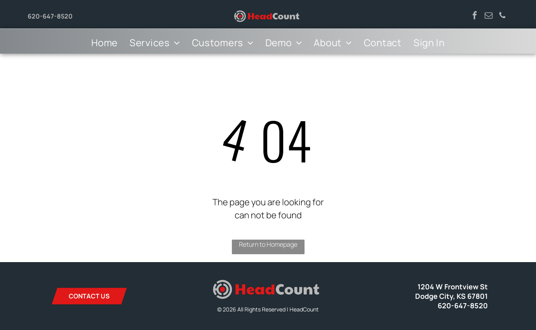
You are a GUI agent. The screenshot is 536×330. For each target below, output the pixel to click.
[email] (489, 16)
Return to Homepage (268, 244)
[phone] (502, 16)
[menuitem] (104, 42)
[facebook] (475, 16)
